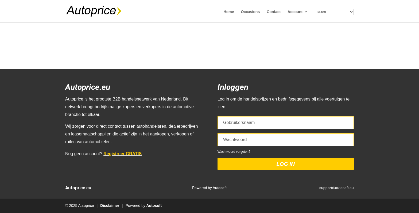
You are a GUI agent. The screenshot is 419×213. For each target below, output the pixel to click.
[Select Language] (334, 12)
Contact (274, 12)
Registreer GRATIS (122, 153)
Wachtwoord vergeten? (234, 152)
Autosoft (154, 205)
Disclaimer (109, 205)
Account (295, 12)
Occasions (250, 12)
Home (229, 12)
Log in (285, 164)
